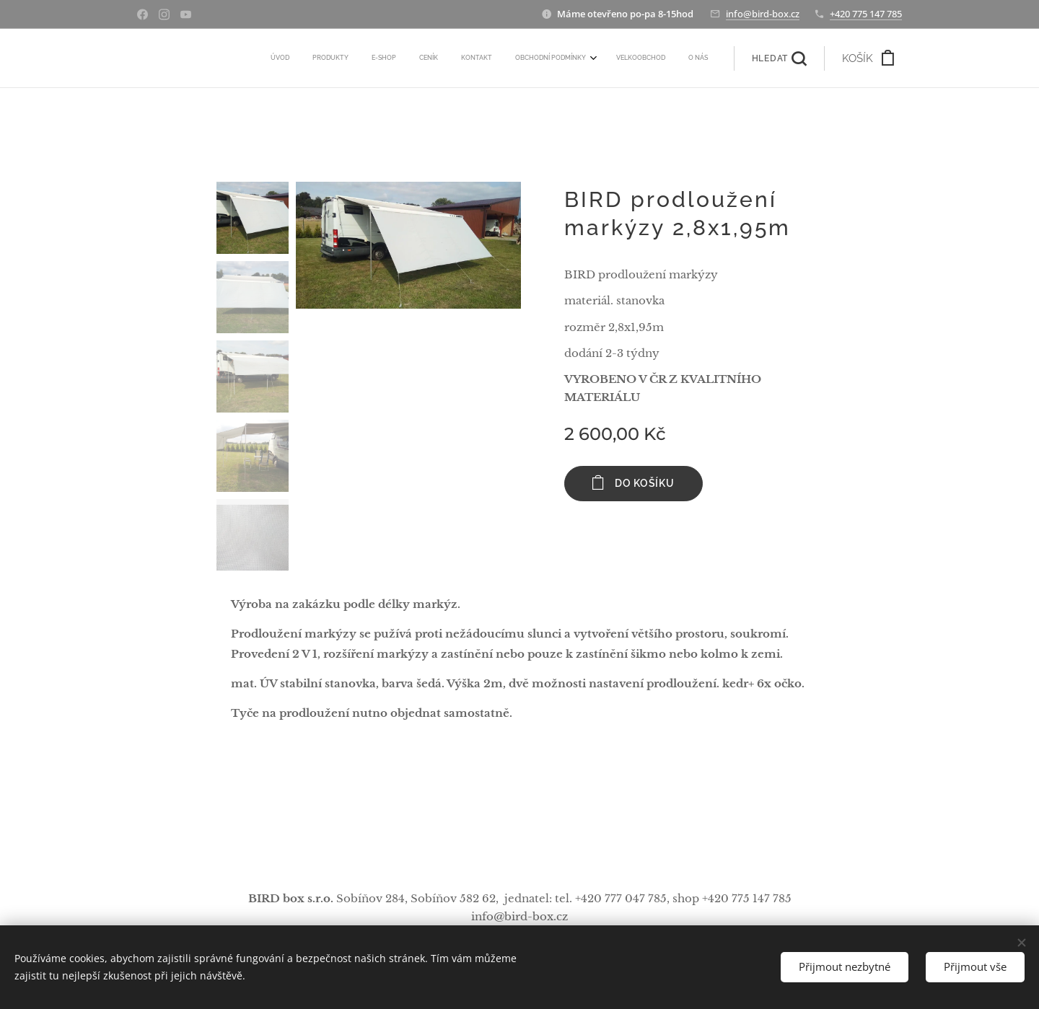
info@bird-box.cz (762, 13)
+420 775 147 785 (866, 13)
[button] (779, 58)
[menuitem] (543, 58)
